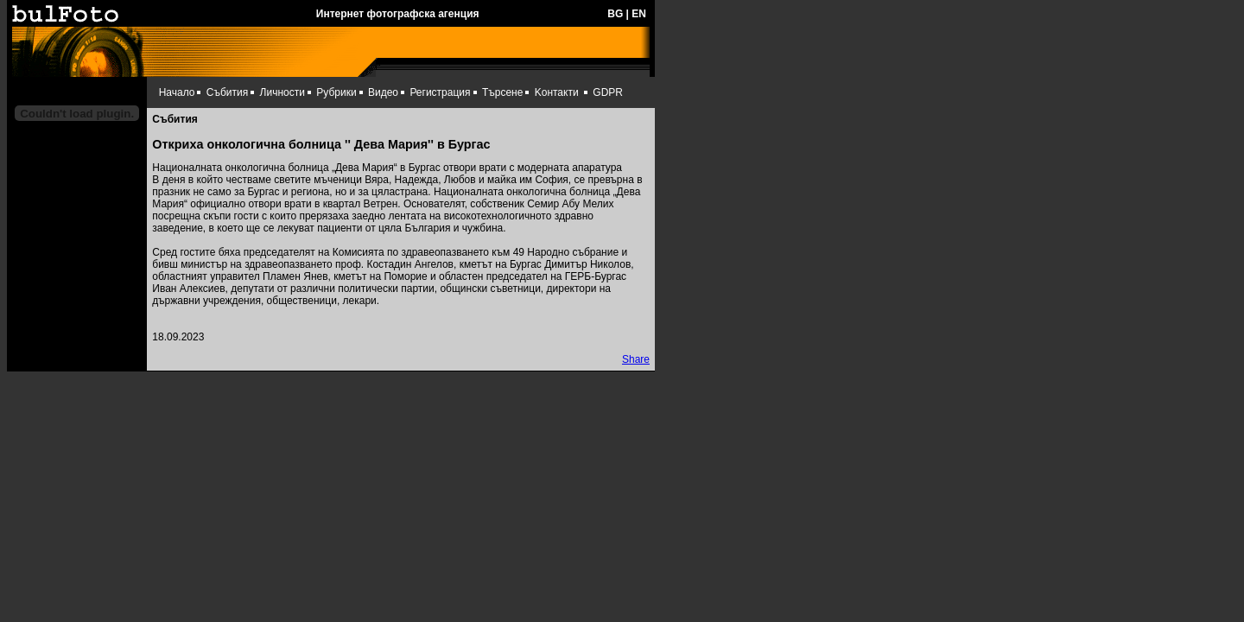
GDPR (608, 92)
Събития (227, 92)
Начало (177, 92)
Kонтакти (557, 92)
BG (615, 14)
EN (639, 14)
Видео (383, 92)
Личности (282, 92)
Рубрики (336, 92)
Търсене (502, 92)
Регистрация (439, 92)
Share (636, 359)
